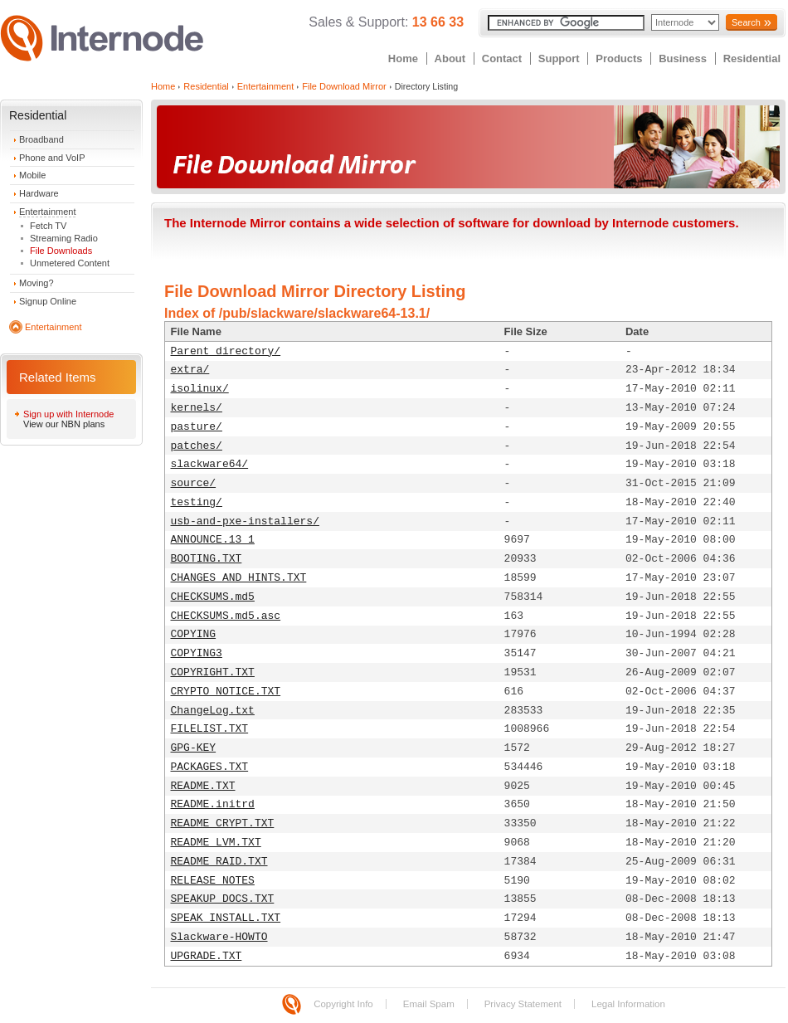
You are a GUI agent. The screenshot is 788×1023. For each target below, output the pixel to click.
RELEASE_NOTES (213, 880)
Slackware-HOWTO (219, 937)
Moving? (36, 283)
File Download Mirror (344, 86)
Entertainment (47, 212)
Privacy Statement (523, 1004)
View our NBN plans (64, 424)
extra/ (190, 369)
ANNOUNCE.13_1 (213, 539)
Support (559, 58)
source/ (193, 483)
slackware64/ (210, 464)
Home (403, 58)
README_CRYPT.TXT (223, 823)
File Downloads (61, 251)
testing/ (196, 502)
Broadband (41, 139)
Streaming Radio (64, 238)
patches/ (196, 446)
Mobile (32, 175)
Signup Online (47, 301)
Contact (502, 58)
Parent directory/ (226, 351)
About (450, 58)
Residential (752, 58)
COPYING (193, 634)
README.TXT (203, 786)
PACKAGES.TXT (210, 767)
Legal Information (628, 1004)
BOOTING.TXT (206, 559)
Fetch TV (48, 226)
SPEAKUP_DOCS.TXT (223, 899)
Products (619, 58)
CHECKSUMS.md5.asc (226, 616)
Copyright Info (343, 1004)
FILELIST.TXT (210, 729)
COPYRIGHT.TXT (213, 672)
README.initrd (213, 804)
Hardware (39, 193)
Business (683, 58)
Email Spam (429, 1004)
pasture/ (196, 427)
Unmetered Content (69, 263)
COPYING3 (196, 653)
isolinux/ (200, 388)
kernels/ (196, 408)
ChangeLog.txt (213, 710)
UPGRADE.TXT (206, 956)
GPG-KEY (193, 748)
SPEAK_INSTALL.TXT (226, 918)
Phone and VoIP (52, 158)
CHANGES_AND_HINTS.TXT (239, 578)
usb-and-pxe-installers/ (245, 521)
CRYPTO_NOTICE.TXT (226, 691)
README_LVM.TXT (216, 842)
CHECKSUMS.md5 (213, 597)
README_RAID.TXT (219, 861)
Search (746, 22)
